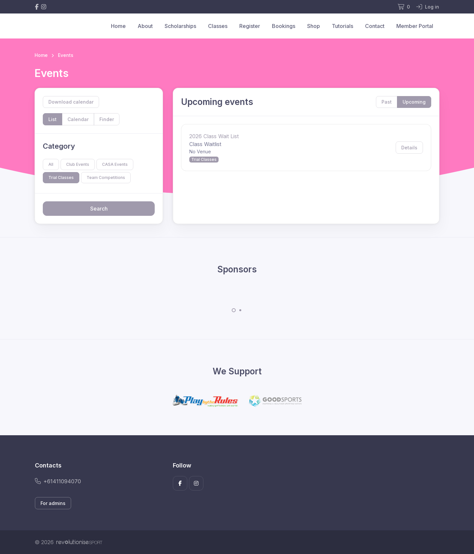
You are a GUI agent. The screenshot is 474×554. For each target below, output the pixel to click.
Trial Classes (61, 177)
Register (249, 26)
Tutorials (342, 26)
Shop (313, 26)
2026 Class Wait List (214, 136)
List (52, 119)
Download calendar (70, 102)
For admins (53, 503)
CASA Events (115, 164)
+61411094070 (58, 481)
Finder (106, 119)
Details (409, 147)
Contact (374, 26)
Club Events (77, 164)
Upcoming (414, 102)
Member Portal (414, 26)
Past (387, 102)
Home (118, 26)
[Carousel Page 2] (240, 310)
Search (99, 208)
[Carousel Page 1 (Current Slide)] (234, 310)
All (50, 164)
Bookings (283, 26)
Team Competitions (106, 177)
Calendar (78, 119)
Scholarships (180, 26)
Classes (217, 26)
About (145, 26)
